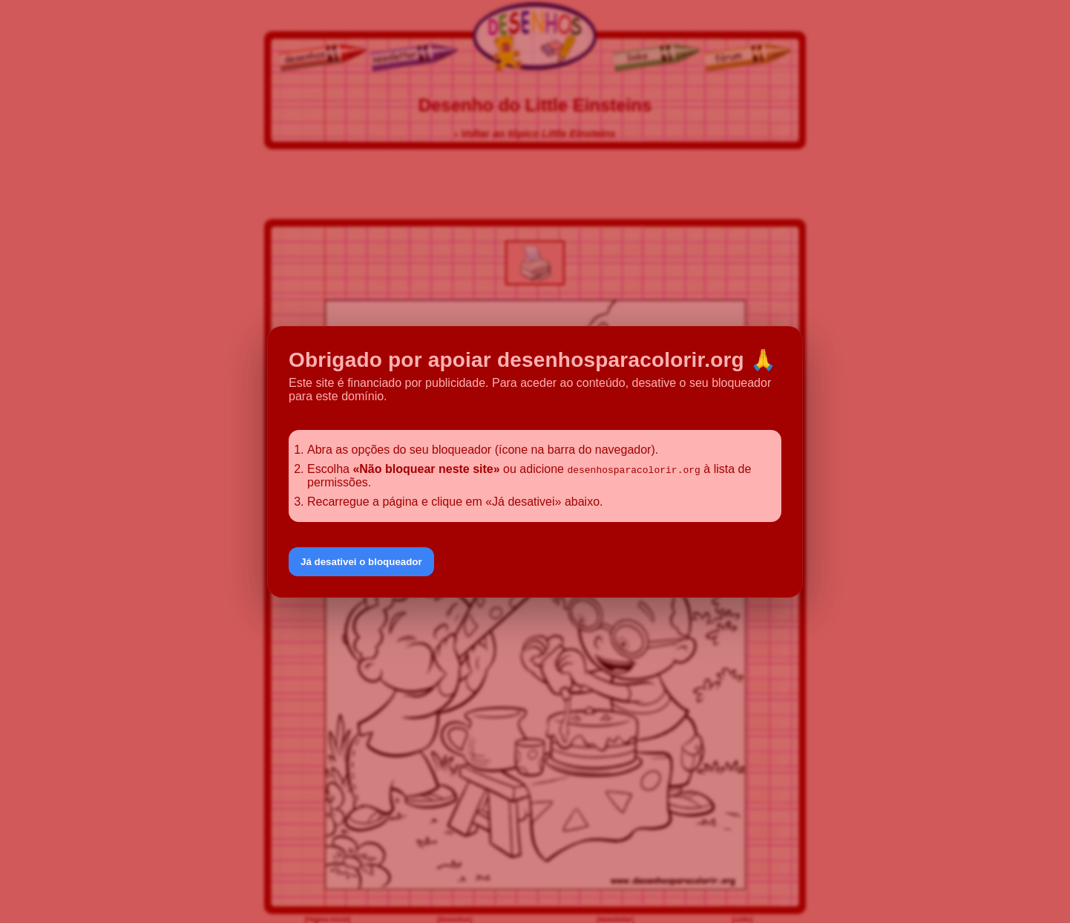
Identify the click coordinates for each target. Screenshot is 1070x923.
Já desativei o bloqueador (361, 561)
